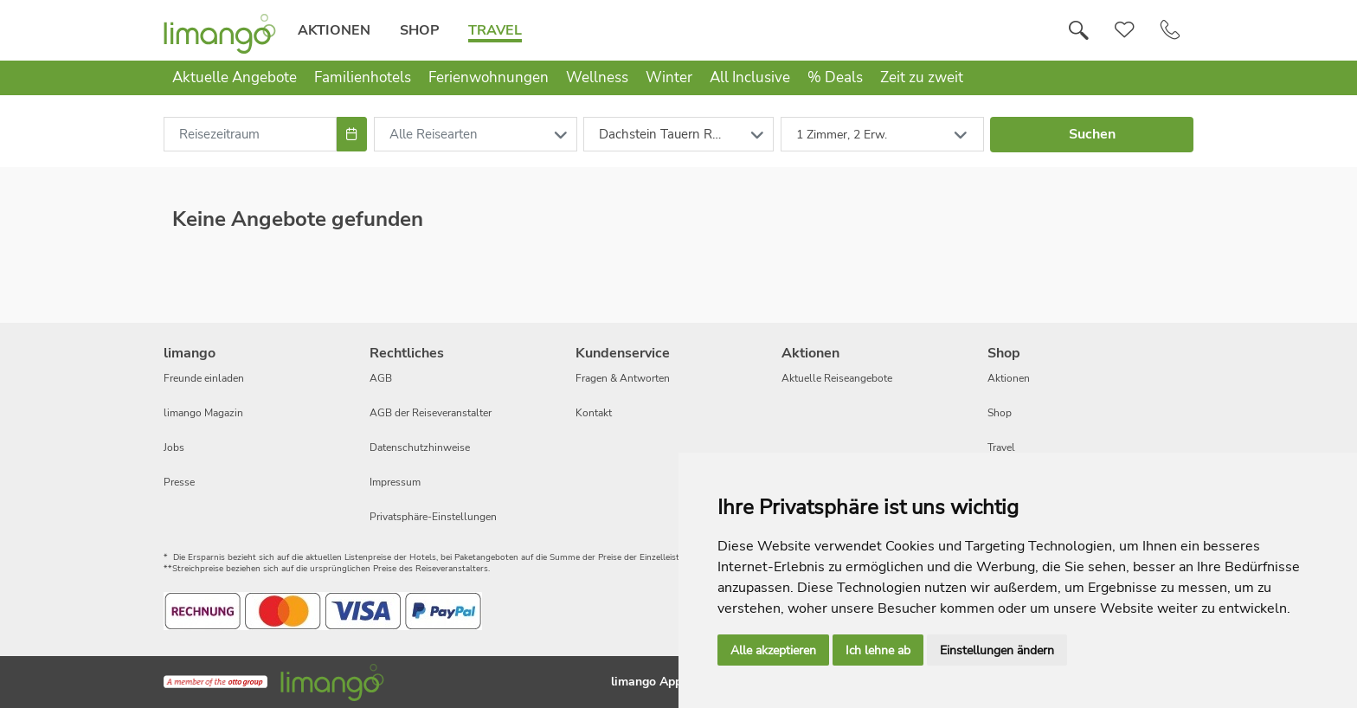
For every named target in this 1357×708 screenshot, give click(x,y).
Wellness (597, 77)
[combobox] (250, 134)
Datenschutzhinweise (420, 447)
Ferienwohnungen (488, 77)
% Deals (835, 77)
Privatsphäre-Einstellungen (433, 517)
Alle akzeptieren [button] (773, 650)
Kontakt (594, 413)
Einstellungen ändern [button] (997, 650)
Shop (419, 30)
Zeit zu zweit (921, 77)
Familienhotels (362, 77)
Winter (669, 77)
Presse (179, 482)
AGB (381, 378)
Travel (495, 30)
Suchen (1092, 134)
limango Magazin (203, 413)
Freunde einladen (204, 378)
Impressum (395, 482)
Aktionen (334, 30)
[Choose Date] (352, 134)
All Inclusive (750, 77)
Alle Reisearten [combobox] (433, 134)
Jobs (174, 447)
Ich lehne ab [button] (878, 650)
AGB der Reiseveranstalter (431, 413)
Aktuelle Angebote (234, 77)
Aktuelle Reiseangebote (836, 378)
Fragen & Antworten (623, 378)
